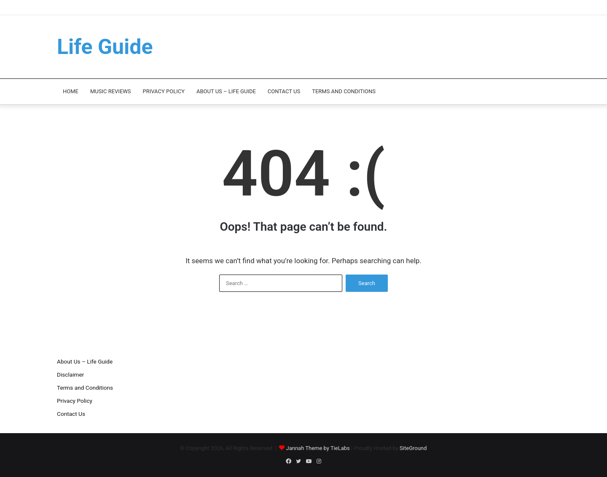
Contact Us (284, 91)
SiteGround (413, 448)
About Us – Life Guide (226, 91)
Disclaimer (70, 374)
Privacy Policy (164, 91)
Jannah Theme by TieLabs (317, 448)
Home (70, 91)
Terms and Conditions (344, 91)
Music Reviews (110, 91)
